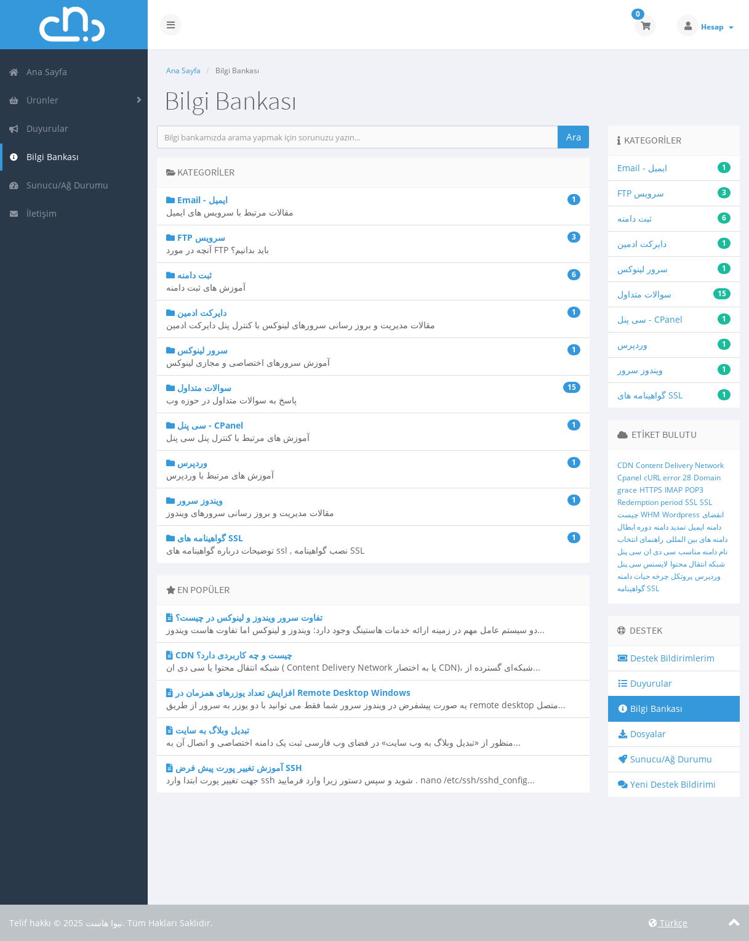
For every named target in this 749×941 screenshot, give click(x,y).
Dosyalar (642, 734)
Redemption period (650, 502)
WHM (650, 514)
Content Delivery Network (680, 465)
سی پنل (629, 551)
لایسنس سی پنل (642, 564)
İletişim (33, 213)
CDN (625, 465)
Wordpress (681, 514)
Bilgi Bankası (44, 157)
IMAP (674, 490)
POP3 (694, 490)
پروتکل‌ (681, 576)
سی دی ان (660, 551)
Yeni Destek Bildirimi (666, 784)
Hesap (717, 27)
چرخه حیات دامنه (642, 576)
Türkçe (668, 923)
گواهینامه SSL (638, 588)
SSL (691, 502)
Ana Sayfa (38, 72)
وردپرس (708, 576)
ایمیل (696, 527)
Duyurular (38, 128)
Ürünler (33, 100)
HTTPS (650, 490)
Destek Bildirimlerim (666, 658)
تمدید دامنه (670, 527)
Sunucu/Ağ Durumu (58, 185)
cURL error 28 (667, 477)
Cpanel (629, 477)
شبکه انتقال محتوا (697, 564)
